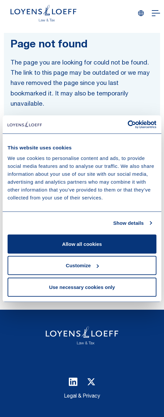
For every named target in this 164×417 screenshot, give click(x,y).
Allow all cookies (82, 244)
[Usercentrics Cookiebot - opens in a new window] (127, 124)
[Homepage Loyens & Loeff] (43, 13)
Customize (82, 265)
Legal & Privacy (82, 396)
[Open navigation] (156, 13)
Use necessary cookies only (82, 287)
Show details (128, 223)
